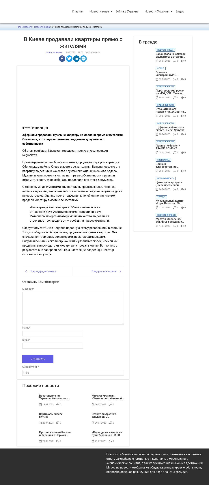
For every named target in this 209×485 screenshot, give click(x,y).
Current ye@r (30, 367)
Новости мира (100, 11)
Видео (180, 11)
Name (26, 327)
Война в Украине (127, 11)
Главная (77, 11)
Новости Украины (157, 11)
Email (26, 339)
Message (28, 288)
